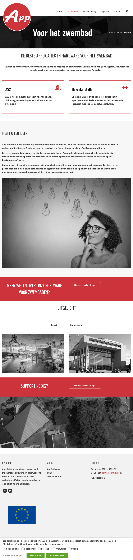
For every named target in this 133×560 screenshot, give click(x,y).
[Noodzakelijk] (4, 549)
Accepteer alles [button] (57, 555)
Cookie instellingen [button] (12, 555)
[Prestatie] (39, 549)
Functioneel (30, 549)
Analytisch (61, 549)
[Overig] (69, 549)
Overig (74, 549)
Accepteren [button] (35, 555)
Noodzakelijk (12, 549)
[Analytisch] (54, 549)
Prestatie (46, 549)
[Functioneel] (22, 549)
